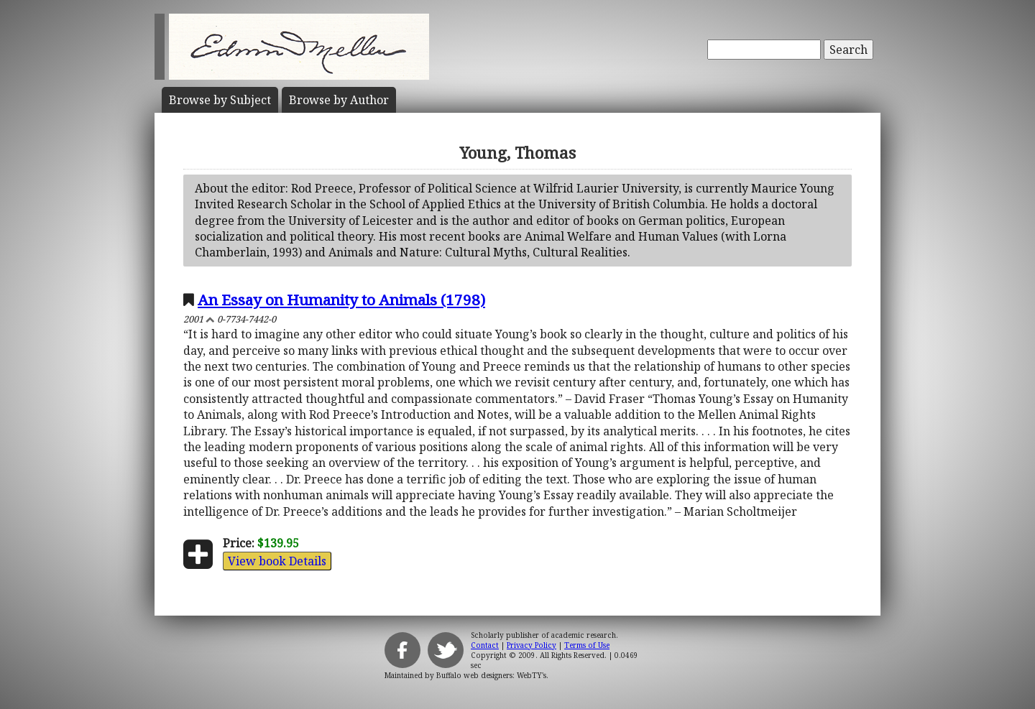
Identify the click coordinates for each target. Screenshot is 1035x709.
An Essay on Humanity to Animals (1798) (341, 299)
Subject (220, 100)
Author (339, 100)
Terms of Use (587, 645)
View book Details (277, 561)
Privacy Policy (531, 645)
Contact (485, 645)
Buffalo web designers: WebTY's (491, 675)
